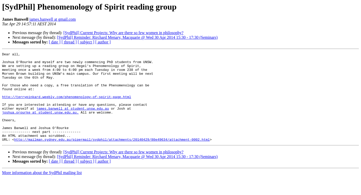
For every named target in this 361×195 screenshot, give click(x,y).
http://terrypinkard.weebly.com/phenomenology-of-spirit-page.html (66, 106)
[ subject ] (86, 42)
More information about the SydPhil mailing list (42, 190)
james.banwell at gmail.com (52, 19)
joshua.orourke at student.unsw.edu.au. (40, 124)
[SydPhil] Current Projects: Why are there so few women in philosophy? (123, 33)
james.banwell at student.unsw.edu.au (72, 120)
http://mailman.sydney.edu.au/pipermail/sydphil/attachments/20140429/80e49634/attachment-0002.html (112, 157)
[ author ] (103, 42)
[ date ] (54, 42)
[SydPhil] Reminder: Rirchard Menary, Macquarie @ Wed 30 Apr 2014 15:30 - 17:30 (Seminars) (137, 37)
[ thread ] (69, 42)
